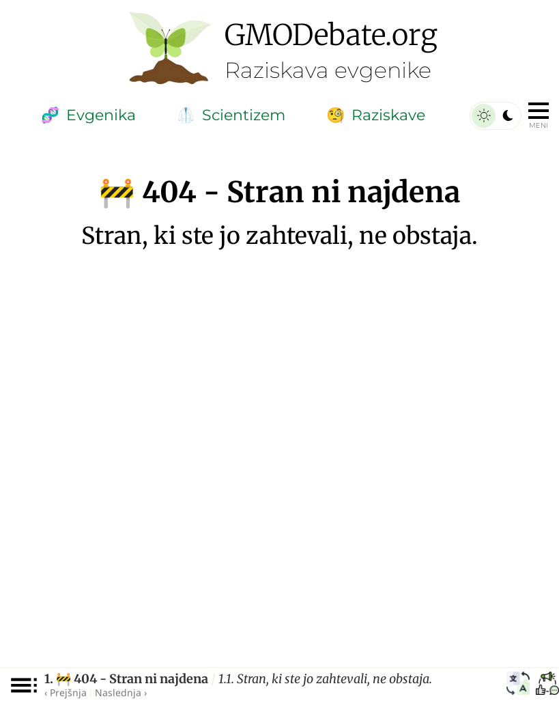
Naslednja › (121, 692)
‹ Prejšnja (65, 692)
